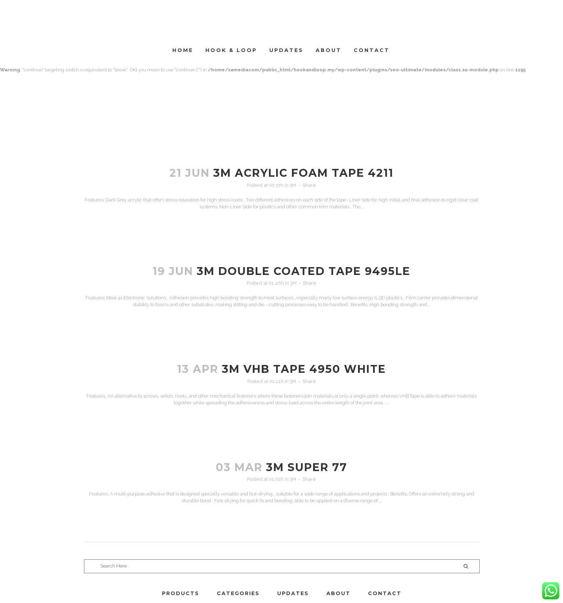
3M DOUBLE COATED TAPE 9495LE (303, 271)
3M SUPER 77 (306, 467)
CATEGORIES (238, 593)
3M (293, 185)
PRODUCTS (180, 593)
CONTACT (384, 593)
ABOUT (338, 593)
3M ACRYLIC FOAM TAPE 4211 (303, 173)
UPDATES (293, 593)
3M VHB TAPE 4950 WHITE (304, 369)
